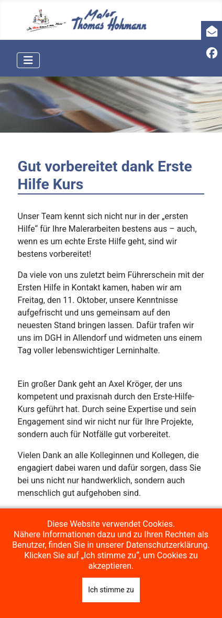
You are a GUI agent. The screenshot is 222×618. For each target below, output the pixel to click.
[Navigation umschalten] (28, 60)
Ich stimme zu (111, 590)
